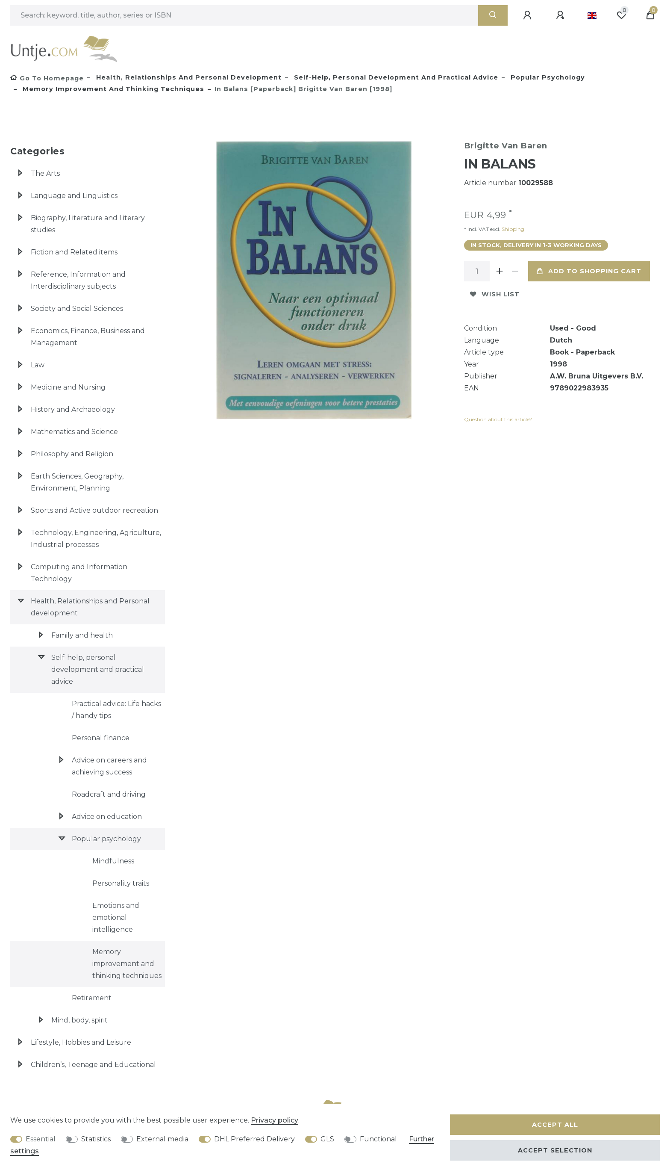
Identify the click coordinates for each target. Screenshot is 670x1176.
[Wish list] (621, 15)
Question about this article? (498, 419)
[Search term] (244, 15)
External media (162, 1139)
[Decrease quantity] (515, 271)
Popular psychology (546, 77)
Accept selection (555, 1150)
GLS (327, 1139)
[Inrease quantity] (500, 271)
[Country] (592, 15)
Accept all (555, 1125)
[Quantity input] (477, 271)
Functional (378, 1139)
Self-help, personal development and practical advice (395, 77)
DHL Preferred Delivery (254, 1139)
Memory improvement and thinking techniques (112, 89)
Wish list (495, 294)
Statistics (96, 1139)
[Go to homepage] (47, 78)
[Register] (561, 15)
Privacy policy (274, 1120)
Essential (41, 1139)
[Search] (493, 15)
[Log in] (528, 15)
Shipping (512, 229)
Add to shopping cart (589, 271)
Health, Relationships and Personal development (188, 77)
